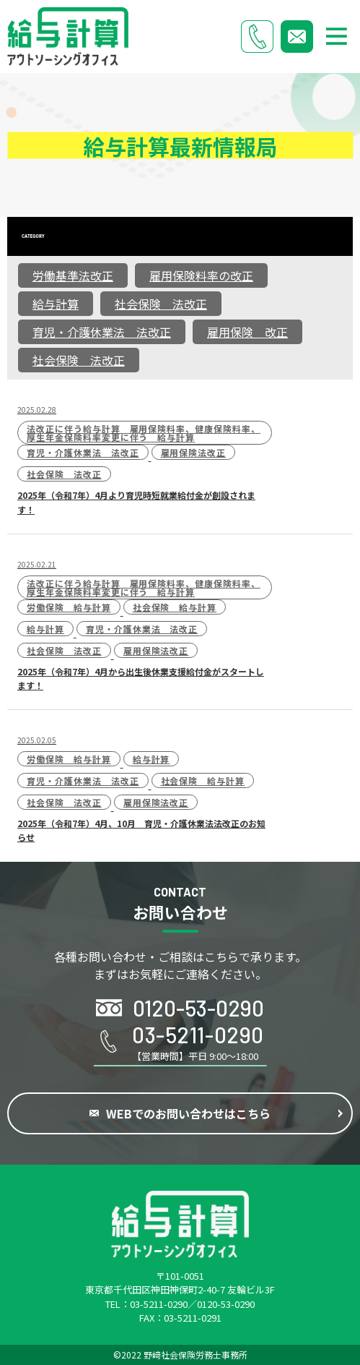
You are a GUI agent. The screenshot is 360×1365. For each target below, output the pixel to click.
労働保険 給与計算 (69, 607)
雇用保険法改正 (194, 452)
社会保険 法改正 (161, 303)
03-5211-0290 (159, 1304)
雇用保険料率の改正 (201, 275)
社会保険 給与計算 (175, 607)
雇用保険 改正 (247, 332)
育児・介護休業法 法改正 (101, 332)
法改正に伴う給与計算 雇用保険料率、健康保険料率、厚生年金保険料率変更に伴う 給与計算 (143, 432)
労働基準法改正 (72, 275)
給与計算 (55, 303)
